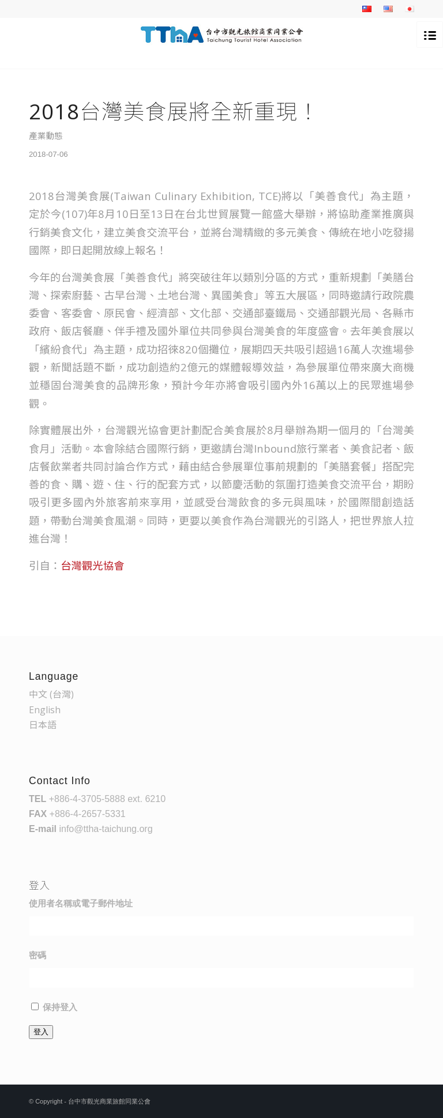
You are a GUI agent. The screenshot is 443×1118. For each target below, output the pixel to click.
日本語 (43, 724)
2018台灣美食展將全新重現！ (174, 111)
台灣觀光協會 (92, 565)
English (45, 709)
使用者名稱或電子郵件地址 (81, 903)
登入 (40, 1031)
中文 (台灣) (51, 694)
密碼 (37, 955)
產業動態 (46, 135)
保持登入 (60, 1007)
